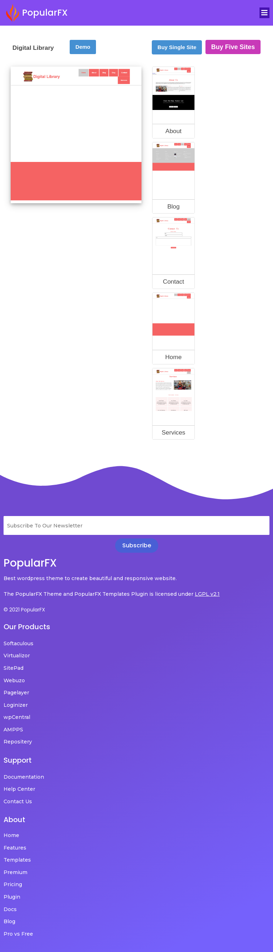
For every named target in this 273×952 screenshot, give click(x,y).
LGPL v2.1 (207, 589)
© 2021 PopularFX (24, 604)
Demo (82, 42)
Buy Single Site (176, 42)
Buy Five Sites (233, 42)
